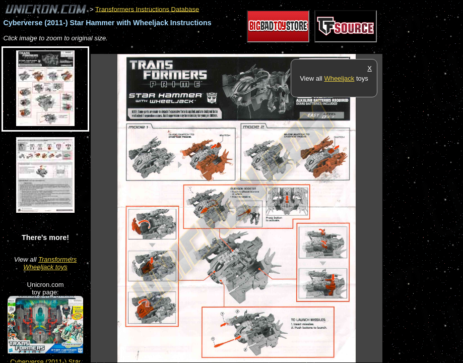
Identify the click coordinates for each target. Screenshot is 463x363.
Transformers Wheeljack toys (50, 263)
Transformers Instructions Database (147, 9)
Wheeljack (339, 78)
